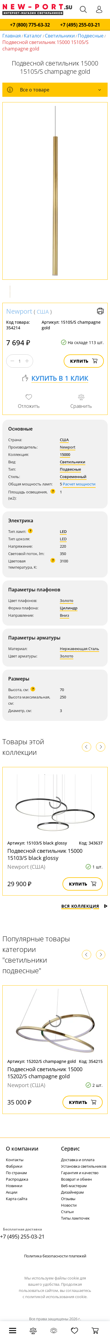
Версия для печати (100, 311)
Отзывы (68, 1198)
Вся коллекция (84, 906)
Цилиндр (68, 608)
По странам (16, 1172)
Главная (11, 35)
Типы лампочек (75, 1218)
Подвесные (91, 35)
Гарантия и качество (80, 1172)
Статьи (67, 1211)
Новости (69, 1205)
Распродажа (17, 1179)
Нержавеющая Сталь (79, 648)
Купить (83, 361)
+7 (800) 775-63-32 (30, 25)
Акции (11, 1192)
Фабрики (14, 1166)
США (43, 311)
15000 (65, 454)
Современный (73, 476)
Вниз (64, 615)
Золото (66, 600)
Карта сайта (16, 1198)
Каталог (33, 35)
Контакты (14, 1159)
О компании (22, 1148)
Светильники (60, 35)
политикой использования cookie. (56, 1296)
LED (63, 531)
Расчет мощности (79, 484)
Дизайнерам (72, 1192)
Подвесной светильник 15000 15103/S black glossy (44, 854)
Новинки (14, 1185)
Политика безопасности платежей (55, 1256)
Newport (19, 311)
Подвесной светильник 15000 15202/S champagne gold (44, 1073)
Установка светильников (83, 1166)
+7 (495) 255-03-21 (80, 25)
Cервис (70, 1148)
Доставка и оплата (77, 1159)
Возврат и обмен (76, 1179)
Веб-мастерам (74, 1185)
